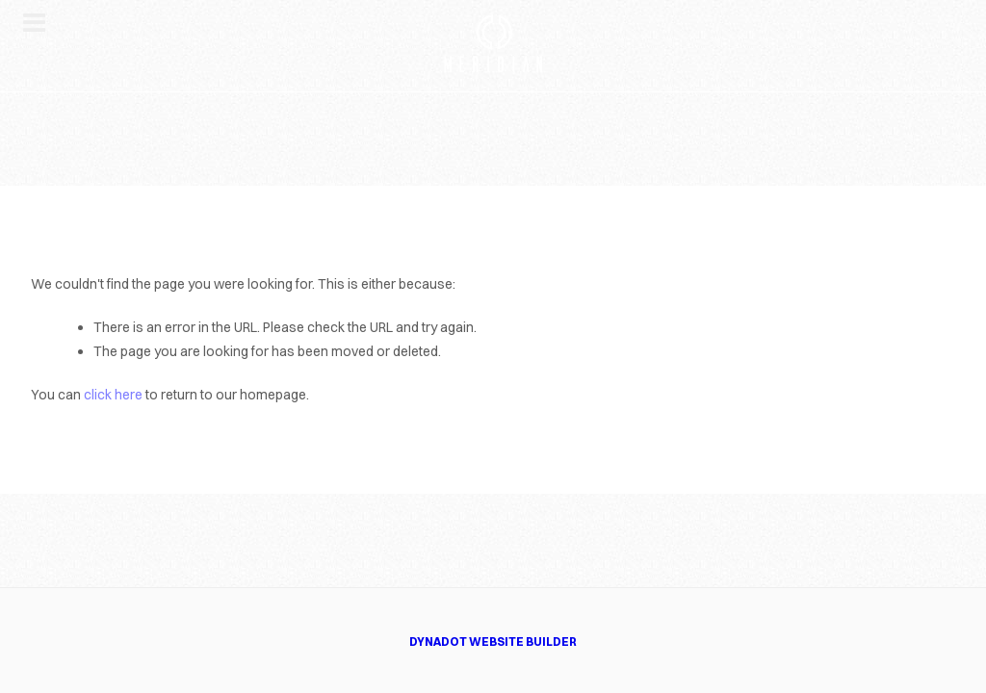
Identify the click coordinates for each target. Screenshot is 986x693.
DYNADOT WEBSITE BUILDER (493, 641)
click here (113, 394)
